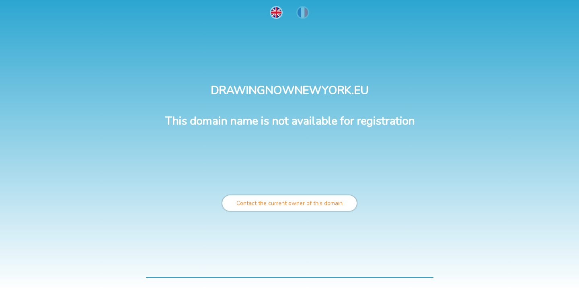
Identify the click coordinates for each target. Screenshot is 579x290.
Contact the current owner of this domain (289, 203)
